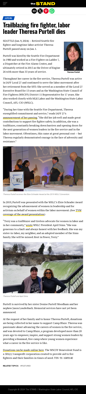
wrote (29, 225)
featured (26, 366)
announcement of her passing (20, 117)
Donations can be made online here (23, 350)
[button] (5, 3)
